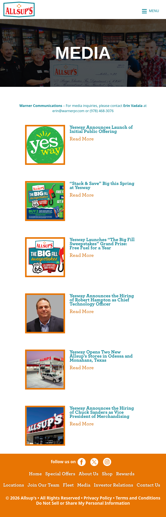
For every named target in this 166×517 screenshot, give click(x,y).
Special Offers (60, 473)
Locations (13, 485)
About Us (88, 473)
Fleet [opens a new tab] (68, 485)
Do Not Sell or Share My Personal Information (83, 503)
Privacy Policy (98, 498)
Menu (150, 11)
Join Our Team (43, 485)
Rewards (125, 473)
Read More (82, 139)
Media (83, 485)
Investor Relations (113, 485)
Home (35, 473)
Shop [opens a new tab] (107, 473)
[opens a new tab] (83, 462)
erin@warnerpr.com (68, 110)
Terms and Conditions (138, 498)
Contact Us (148, 485)
